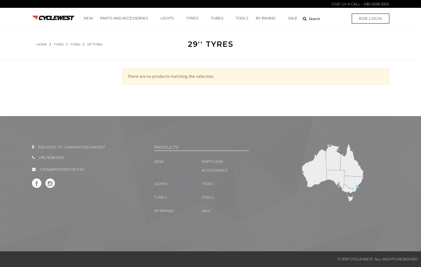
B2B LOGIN (370, 18)
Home (42, 44)
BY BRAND (266, 18)
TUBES (217, 18)
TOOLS (242, 18)
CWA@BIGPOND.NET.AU (62, 169)
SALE (292, 18)
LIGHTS (167, 18)
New (88, 18)
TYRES (192, 18)
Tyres (75, 44)
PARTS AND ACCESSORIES (124, 18)
